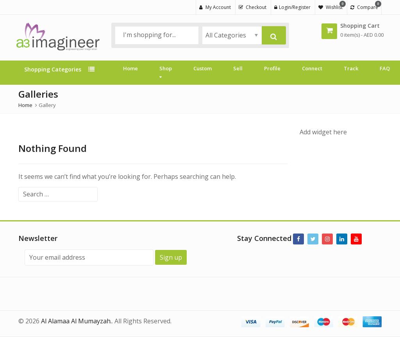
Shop (165, 72)
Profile (272, 68)
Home (130, 68)
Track (351, 68)
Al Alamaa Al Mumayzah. (76, 321)
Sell (238, 68)
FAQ (385, 68)
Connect (312, 68)
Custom (202, 68)
